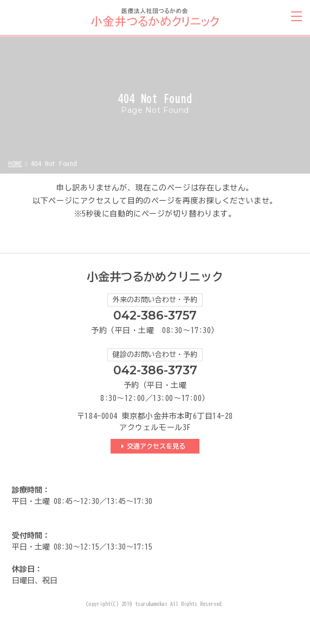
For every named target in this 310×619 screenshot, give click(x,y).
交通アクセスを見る (158, 446)
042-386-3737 (155, 370)
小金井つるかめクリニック (155, 277)
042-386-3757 (155, 315)
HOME (15, 163)
